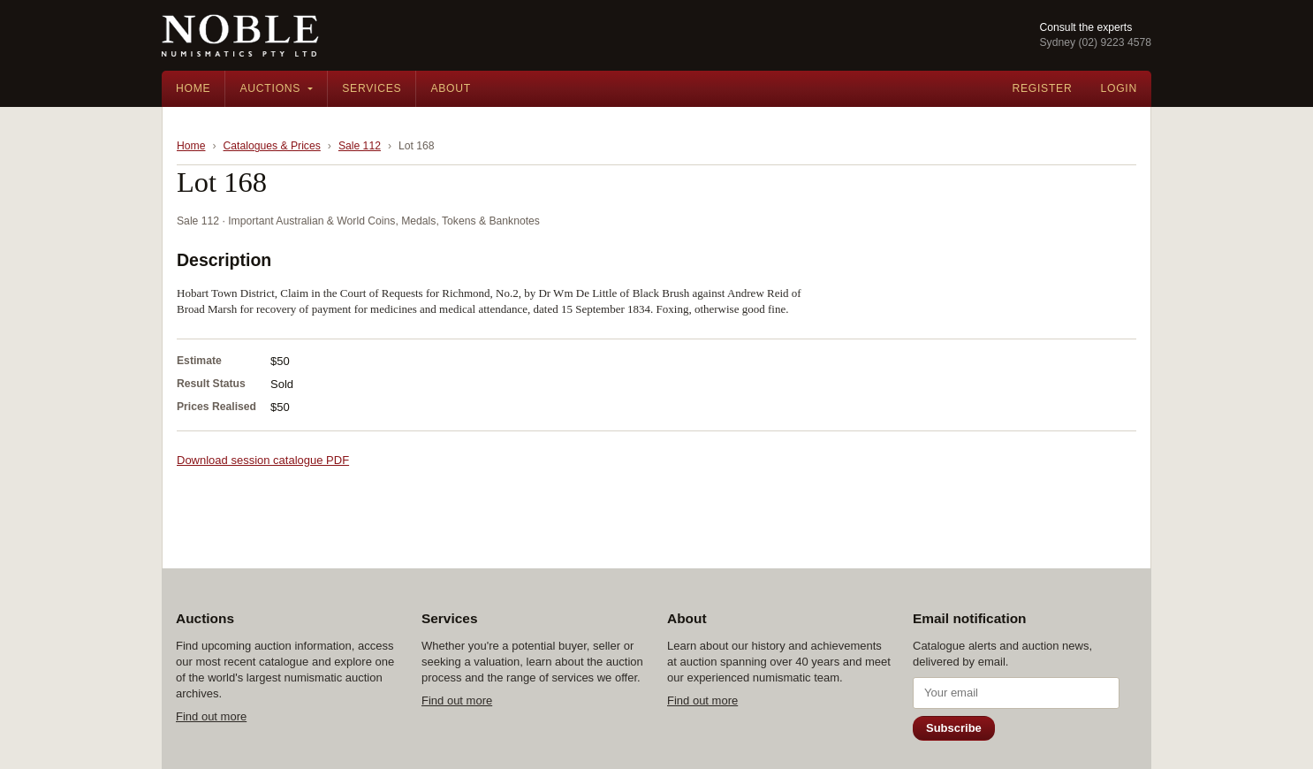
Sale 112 (359, 146)
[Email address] (1016, 693)
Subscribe (954, 728)
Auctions (269, 88)
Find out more (211, 716)
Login (1118, 88)
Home (193, 88)
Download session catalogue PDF (263, 460)
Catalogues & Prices (272, 146)
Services (371, 88)
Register (1042, 88)
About (450, 88)
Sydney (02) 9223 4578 (1095, 42)
